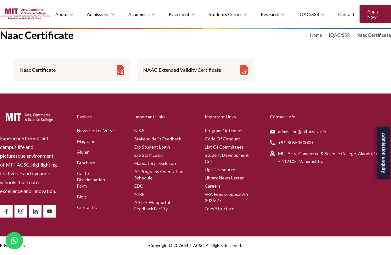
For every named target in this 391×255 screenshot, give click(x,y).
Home (316, 35)
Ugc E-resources (221, 169)
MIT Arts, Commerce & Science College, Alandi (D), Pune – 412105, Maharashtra (333, 157)
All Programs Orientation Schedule (158, 174)
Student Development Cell (227, 158)
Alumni (84, 152)
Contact (346, 14)
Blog (81, 196)
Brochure (86, 162)
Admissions (98, 14)
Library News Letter (224, 177)
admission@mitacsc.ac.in (302, 131)
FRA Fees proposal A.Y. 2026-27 (227, 197)
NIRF (139, 194)
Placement (179, 14)
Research (270, 14)
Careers (213, 186)
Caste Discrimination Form (91, 180)
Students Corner (225, 14)
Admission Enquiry (383, 153)
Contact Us (88, 207)
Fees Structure (219, 208)
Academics (139, 14)
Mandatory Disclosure (155, 163)
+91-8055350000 (295, 142)
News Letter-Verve (96, 130)
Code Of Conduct (222, 138)
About (61, 14)
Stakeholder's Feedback (157, 138)
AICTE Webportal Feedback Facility (152, 205)
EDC (138, 186)
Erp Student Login (152, 147)
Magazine (86, 141)
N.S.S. (139, 130)
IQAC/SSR (308, 14)
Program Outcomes (224, 130)
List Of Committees (224, 147)
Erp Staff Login (148, 155)
